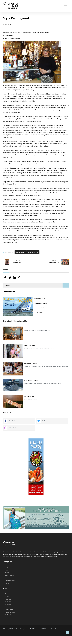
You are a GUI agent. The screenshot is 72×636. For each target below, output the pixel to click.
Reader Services (10, 612)
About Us (7, 607)
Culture (7, 567)
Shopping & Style (33, 252)
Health (7, 572)
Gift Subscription (39, 308)
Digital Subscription (40, 303)
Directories (8, 602)
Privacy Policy (9, 609)
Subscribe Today (39, 299)
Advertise (8, 604)
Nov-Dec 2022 (20, 252)
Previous (1, 467)
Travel (7, 583)
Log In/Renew (38, 313)
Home (6, 594)
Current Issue (9, 291)
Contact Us (8, 615)
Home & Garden (9, 575)
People (7, 578)
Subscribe (8, 599)
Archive (7, 596)
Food (6, 570)
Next (70, 467)
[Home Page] (11, 3)
